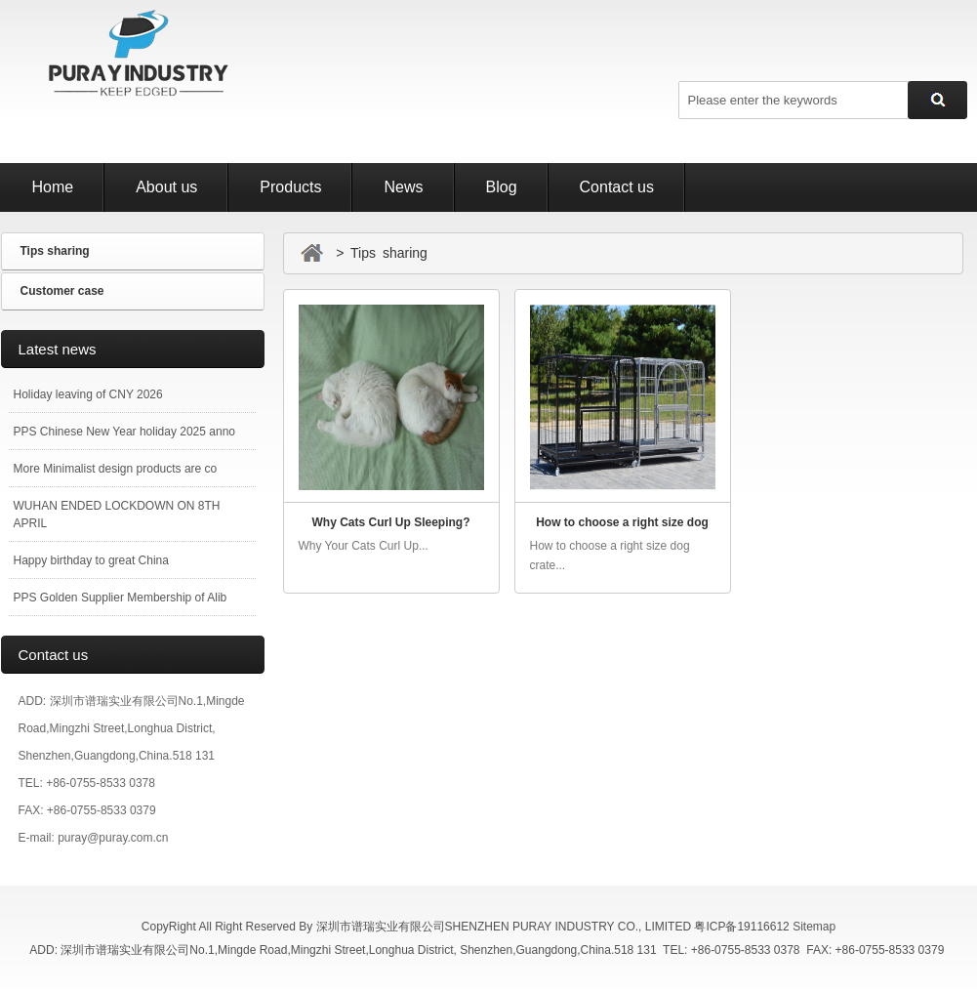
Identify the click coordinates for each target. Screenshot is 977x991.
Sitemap (814, 926)
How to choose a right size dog (622, 522)
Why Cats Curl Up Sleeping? (390, 522)
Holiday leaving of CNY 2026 (88, 394)
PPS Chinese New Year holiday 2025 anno (125, 431)
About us (166, 187)
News (403, 187)
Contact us (617, 187)
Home (53, 187)
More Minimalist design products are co (116, 468)
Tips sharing (55, 251)
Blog (501, 187)
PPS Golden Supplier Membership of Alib (120, 597)
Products (290, 187)
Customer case (62, 291)
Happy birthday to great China (91, 560)
